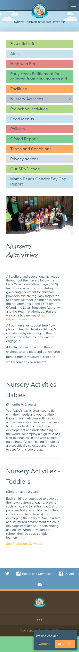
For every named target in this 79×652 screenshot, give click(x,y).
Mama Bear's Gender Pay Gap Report (38, 181)
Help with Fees (24, 63)
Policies (17, 128)
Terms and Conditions (31, 149)
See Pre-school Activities (24, 543)
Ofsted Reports (24, 139)
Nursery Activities (26, 99)
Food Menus (22, 119)
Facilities (18, 89)
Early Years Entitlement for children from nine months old (38, 76)
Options (44, 643)
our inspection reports (26, 317)
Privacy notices (24, 159)
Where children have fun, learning (39, 22)
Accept (65, 644)
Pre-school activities (29, 109)
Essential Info (22, 43)
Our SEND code (25, 169)
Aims (15, 53)
